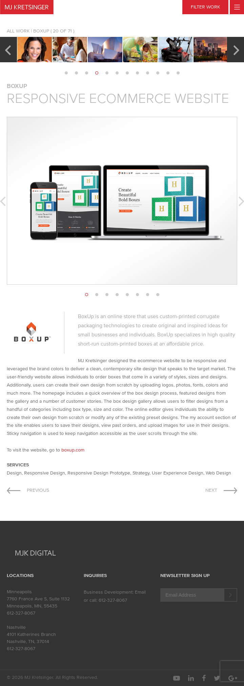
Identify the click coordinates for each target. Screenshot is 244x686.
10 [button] (157, 73)
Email (140, 592)
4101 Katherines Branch (31, 634)
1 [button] (66, 73)
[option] (34, 49)
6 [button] (117, 73)
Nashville (16, 627)
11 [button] (167, 73)
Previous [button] (7, 49)
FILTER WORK (205, 6)
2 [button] (76, 73)
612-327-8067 (21, 613)
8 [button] (137, 73)
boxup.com (72, 449)
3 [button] (86, 73)
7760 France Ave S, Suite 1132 (38, 598)
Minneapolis (19, 591)
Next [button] (236, 49)
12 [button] (178, 73)
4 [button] (96, 73)
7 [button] (127, 73)
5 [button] (106, 73)
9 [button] (147, 73)
